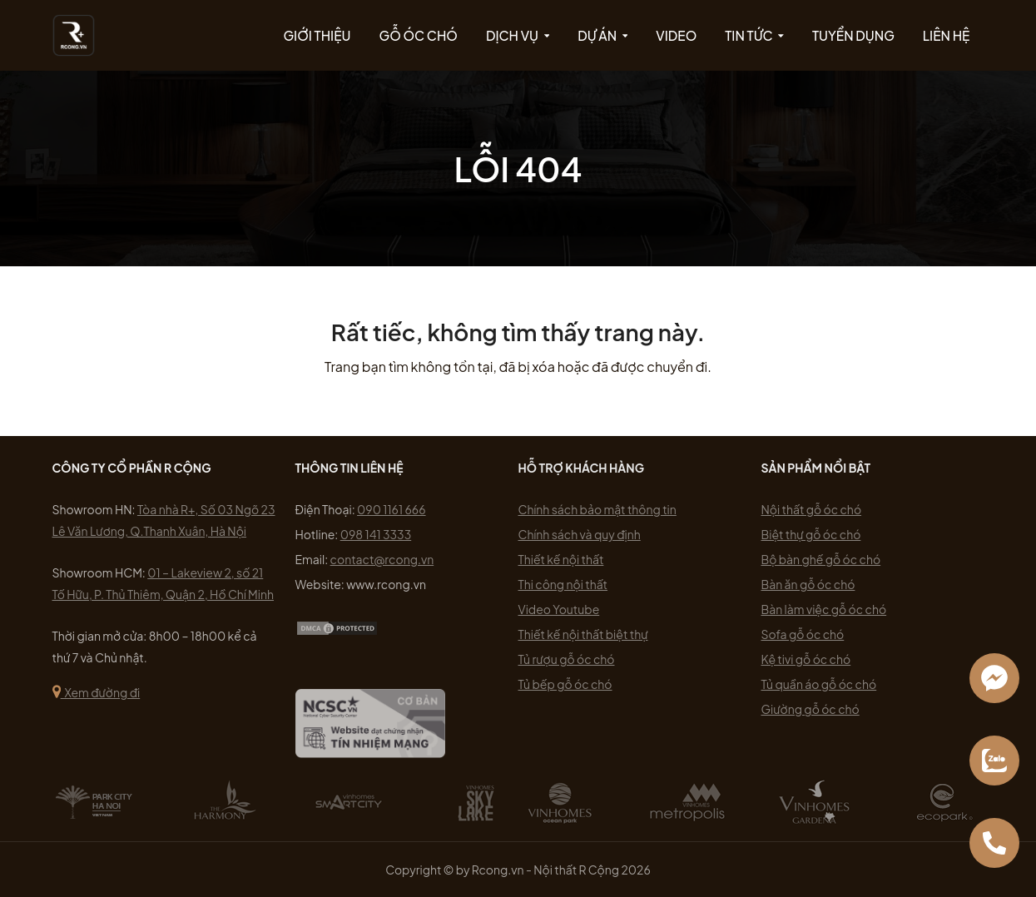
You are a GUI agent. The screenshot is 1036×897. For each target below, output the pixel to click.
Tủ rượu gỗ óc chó (566, 659)
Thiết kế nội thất (561, 559)
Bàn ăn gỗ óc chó (808, 584)
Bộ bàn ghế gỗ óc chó (821, 559)
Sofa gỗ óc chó (803, 634)
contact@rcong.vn (382, 559)
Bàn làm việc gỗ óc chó (824, 609)
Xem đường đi (96, 692)
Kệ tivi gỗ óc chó (806, 659)
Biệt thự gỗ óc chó (811, 534)
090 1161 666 (391, 509)
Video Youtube (559, 609)
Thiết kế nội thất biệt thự (583, 634)
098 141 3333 (375, 534)
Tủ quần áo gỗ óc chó (819, 683)
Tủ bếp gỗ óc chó (565, 683)
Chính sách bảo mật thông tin (597, 509)
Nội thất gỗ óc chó (811, 509)
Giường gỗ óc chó (810, 708)
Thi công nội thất (563, 584)
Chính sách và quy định (579, 534)
